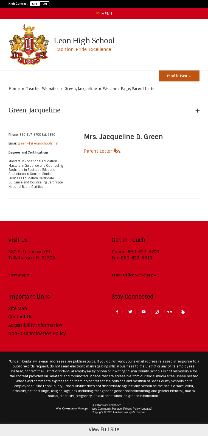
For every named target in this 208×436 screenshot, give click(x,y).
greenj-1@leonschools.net (38, 143)
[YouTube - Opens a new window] (143, 311)
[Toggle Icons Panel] (179, 75)
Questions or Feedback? (106, 405)
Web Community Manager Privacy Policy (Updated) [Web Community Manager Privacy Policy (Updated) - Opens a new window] (122, 408)
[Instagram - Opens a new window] (156, 311)
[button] (39, 3)
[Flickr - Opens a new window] (169, 311)
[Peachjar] (183, 311)
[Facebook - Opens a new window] (117, 311)
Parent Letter (98, 151)
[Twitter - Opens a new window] (130, 311)
